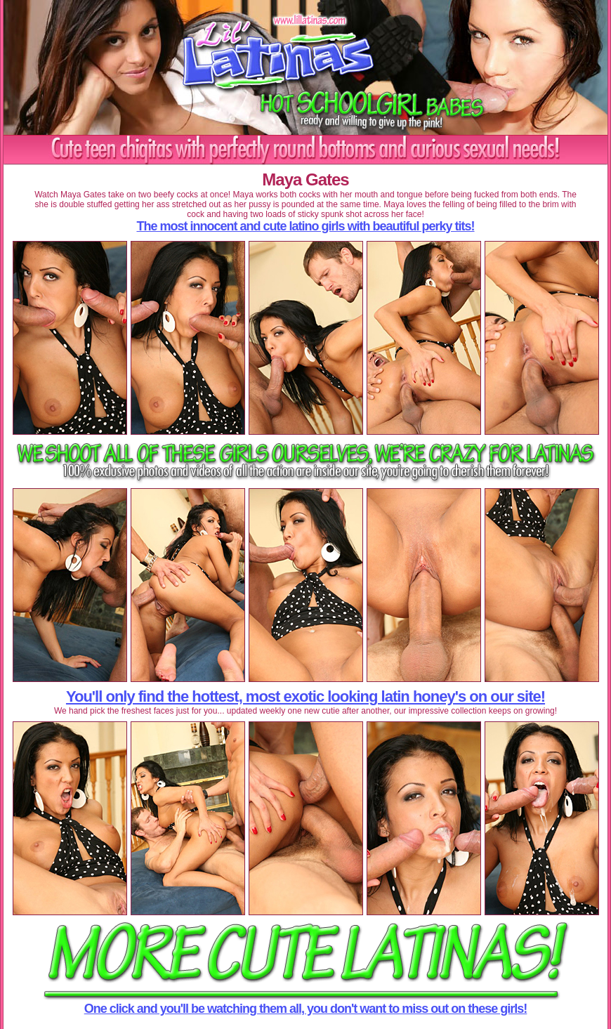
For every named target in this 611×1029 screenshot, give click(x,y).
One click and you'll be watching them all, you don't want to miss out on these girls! (305, 1009)
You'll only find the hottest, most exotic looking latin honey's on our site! (305, 696)
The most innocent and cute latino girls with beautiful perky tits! (305, 226)
